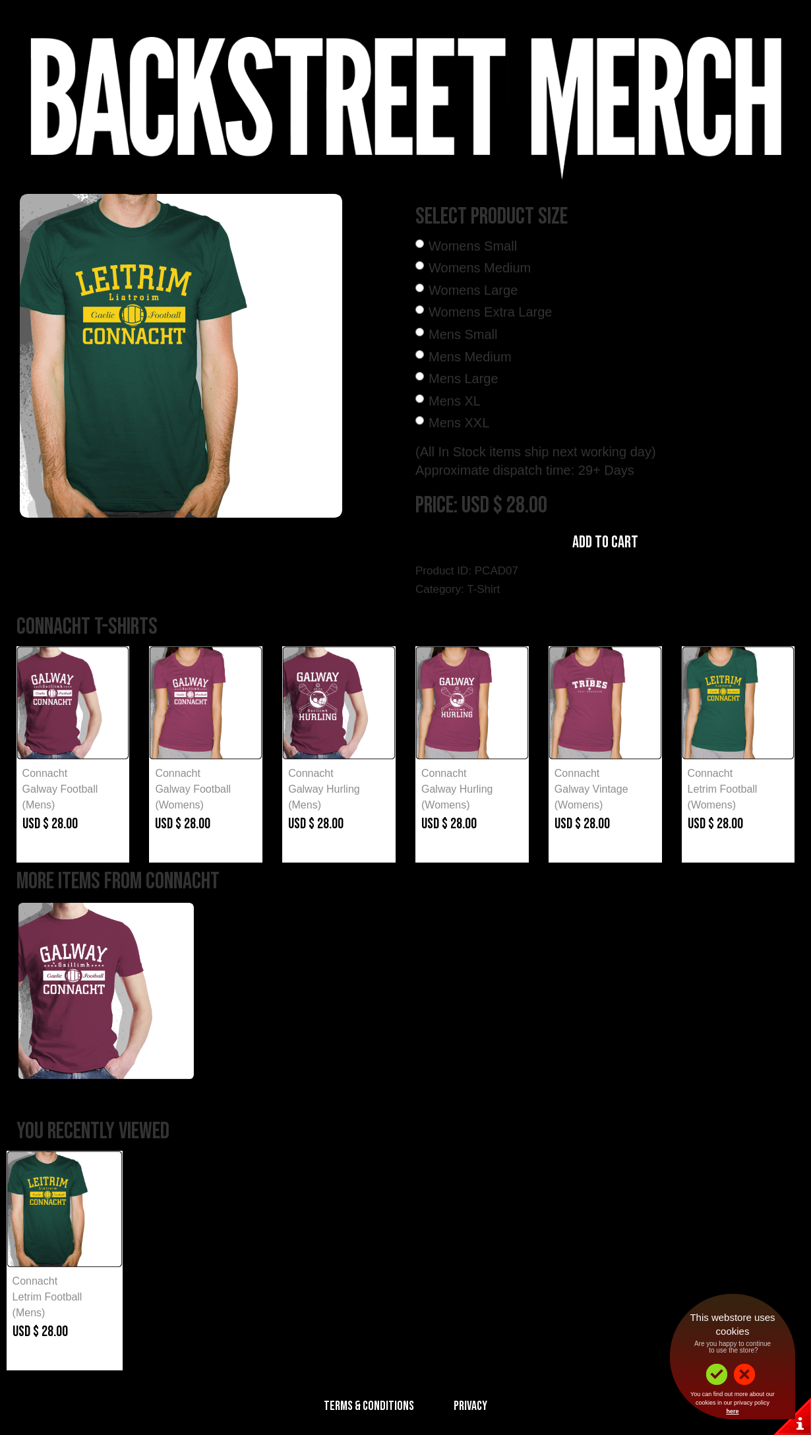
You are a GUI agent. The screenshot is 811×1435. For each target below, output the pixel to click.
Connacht (45, 773)
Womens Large (473, 290)
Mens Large (463, 378)
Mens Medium (470, 357)
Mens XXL (459, 422)
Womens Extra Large (491, 312)
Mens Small (463, 334)
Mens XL (455, 401)
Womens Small (473, 246)
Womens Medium (480, 267)
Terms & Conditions (369, 1406)
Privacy (470, 1406)
